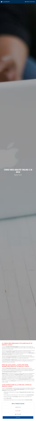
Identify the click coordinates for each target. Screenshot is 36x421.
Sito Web (18, 414)
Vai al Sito (18, 417)
